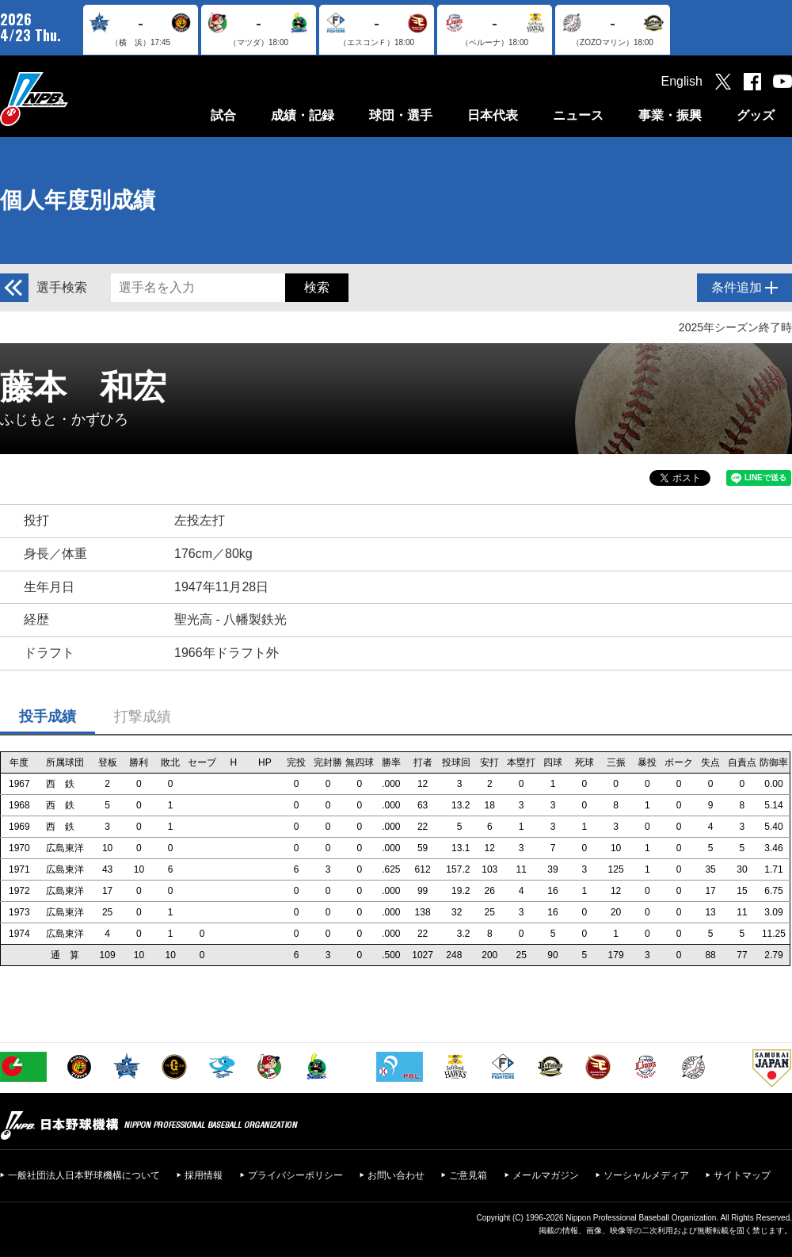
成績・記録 (302, 115)
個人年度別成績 (77, 200)
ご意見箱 (468, 1175)
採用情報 (204, 1175)
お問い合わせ (396, 1175)
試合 (223, 115)
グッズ (756, 115)
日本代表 (492, 115)
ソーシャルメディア (646, 1175)
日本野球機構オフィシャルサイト (73, 99)
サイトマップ (742, 1175)
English (682, 81)
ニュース (578, 115)
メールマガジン (545, 1175)
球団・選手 (400, 115)
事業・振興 (670, 115)
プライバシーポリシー (295, 1175)
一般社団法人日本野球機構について (84, 1175)
